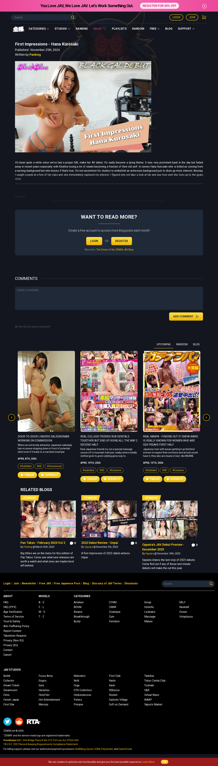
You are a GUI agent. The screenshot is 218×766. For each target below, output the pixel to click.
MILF (182, 602)
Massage (149, 616)
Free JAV (45, 583)
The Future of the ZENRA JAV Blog (114, 249)
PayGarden (107, 749)
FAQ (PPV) (9, 607)
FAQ (5, 602)
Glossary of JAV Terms (107, 583)
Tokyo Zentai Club (155, 680)
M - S (42, 611)
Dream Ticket (11, 685)
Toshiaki (149, 685)
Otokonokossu (82, 695)
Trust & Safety (11, 621)
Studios (62, 28)
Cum (111, 616)
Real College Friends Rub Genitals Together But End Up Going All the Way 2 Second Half (171, 440)
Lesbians (149, 611)
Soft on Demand (118, 704)
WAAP (148, 699)
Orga (76, 685)
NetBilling (80, 749)
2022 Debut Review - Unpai (99, 542)
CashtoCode (125, 749)
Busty (77, 621)
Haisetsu (44, 690)
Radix (112, 680)
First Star (8, 704)
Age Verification (12, 611)
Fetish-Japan (11, 699)
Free (155, 28)
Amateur (79, 602)
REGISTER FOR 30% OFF (159, 5)
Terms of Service (13, 616)
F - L (41, 607)
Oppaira (89, 547)
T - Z (41, 616)
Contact (7, 650)
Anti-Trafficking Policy (16, 626)
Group (147, 602)
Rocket (113, 695)
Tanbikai (149, 675)
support (186, 28)
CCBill (97, 749)
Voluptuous (186, 616)
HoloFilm (44, 695)
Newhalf (184, 607)
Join (192, 17)
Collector (8, 680)
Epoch (89, 749)
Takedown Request (14, 635)
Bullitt (6, 675)
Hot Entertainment (49, 699)
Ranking (82, 28)
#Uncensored (117, 466)
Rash (112, 685)
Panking (35, 54)
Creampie (114, 611)
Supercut (49, 479)
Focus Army (46, 675)
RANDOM (182, 344)
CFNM (112, 602)
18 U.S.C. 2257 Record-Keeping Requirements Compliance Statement (40, 744)
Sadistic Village (118, 699)
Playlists (119, 28)
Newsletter (29, 583)
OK (164, 762)
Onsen (183, 611)
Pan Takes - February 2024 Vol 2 (42, 542)
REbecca (114, 690)
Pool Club (115, 675)
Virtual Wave (151, 695)
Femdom (114, 621)
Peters (78, 699)
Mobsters (79, 675)
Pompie (78, 704)
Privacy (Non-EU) (13, 640)
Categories (39, 28)
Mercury (43, 704)
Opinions (29, 497)
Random (138, 28)
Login (176, 17)
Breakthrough (81, 616)
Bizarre (78, 611)
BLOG (196, 344)
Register (121, 241)
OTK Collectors (83, 690)
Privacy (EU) (10, 645)
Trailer (27, 479)
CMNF (112, 607)
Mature (148, 621)
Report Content (12, 631)
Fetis (6, 695)
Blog (169, 28)
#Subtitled (25, 470)
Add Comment (186, 316)
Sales (99, 28)
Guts (41, 685)
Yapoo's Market (153, 704)
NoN (76, 680)
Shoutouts (131, 583)
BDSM (77, 607)
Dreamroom (10, 690)
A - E (41, 602)
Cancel (7, 654)
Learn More (148, 762)
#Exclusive (53, 470)
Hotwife (149, 607)
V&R (146, 690)
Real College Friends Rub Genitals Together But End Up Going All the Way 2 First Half (46, 440)
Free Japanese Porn (67, 583)
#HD (39, 470)
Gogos (42, 680)
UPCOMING (164, 344)
